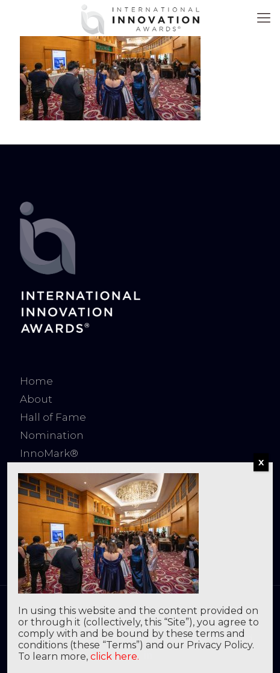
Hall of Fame (53, 417)
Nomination (52, 435)
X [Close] (261, 462)
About (36, 399)
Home (36, 381)
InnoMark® (49, 453)
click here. (114, 656)
